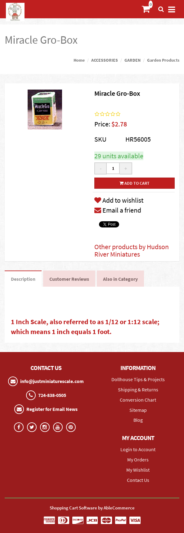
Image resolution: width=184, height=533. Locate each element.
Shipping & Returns (138, 389)
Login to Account (137, 449)
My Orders (138, 459)
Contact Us (138, 480)
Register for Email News (52, 409)
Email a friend (117, 210)
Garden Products (163, 60)
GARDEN (132, 60)
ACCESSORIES (104, 60)
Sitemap (138, 410)
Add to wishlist (118, 200)
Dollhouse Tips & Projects (138, 379)
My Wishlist (138, 470)
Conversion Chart (138, 400)
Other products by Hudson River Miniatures (131, 250)
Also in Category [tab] (120, 279)
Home (79, 60)
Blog (138, 420)
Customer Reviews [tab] (69, 279)
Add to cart (134, 183)
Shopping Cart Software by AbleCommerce (92, 508)
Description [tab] (23, 279)
